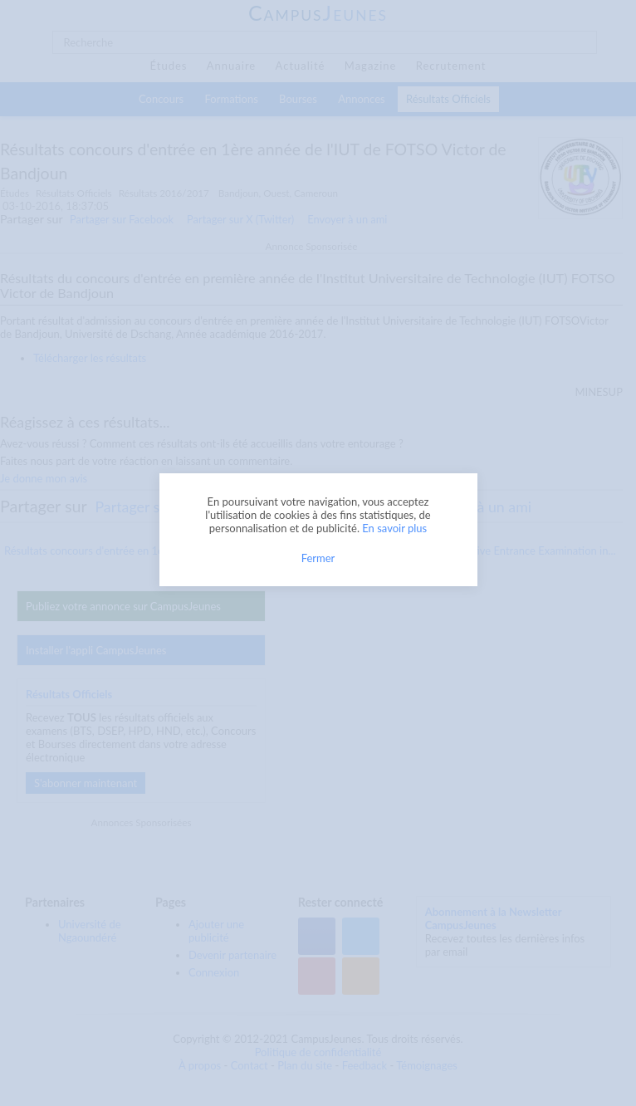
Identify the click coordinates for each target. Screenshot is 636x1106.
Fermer (318, 558)
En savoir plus (394, 528)
